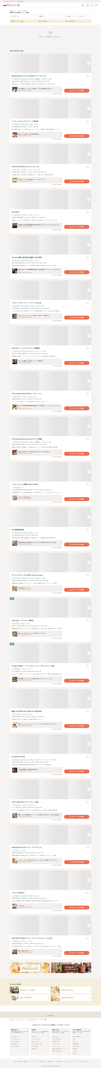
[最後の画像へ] (89, 63)
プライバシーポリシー (32, 1061)
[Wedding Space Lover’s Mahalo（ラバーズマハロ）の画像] (50, 63)
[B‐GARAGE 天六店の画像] (50, 744)
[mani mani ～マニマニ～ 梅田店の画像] (50, 608)
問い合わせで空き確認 (77, 136)
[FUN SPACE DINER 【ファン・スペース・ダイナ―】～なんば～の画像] (50, 925)
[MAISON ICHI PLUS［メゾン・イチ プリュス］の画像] (50, 835)
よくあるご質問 (84, 1061)
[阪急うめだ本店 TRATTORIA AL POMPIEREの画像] (50, 698)
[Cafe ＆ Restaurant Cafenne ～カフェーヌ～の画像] (50, 381)
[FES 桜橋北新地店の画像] (50, 517)
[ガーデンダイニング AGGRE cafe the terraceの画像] (50, 562)
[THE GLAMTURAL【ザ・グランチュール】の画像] (50, 154)
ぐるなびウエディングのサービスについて (71, 1061)
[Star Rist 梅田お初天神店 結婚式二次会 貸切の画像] (50, 245)
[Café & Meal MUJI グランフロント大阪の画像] (50, 789)
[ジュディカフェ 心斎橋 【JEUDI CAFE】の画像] (50, 472)
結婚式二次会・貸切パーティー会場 (36, 1019)
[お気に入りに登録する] (87, 76)
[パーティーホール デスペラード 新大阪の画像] (50, 108)
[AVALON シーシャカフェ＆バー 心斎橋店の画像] (50, 335)
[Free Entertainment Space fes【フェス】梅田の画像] (50, 426)
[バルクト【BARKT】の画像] (50, 880)
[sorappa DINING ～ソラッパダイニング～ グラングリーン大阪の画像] (50, 653)
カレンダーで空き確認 (77, 91)
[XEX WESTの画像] (50, 199)
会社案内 (15, 1061)
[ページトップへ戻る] (50, 1015)
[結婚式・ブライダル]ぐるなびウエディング (18, 1019)
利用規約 (20, 1061)
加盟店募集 (59, 1061)
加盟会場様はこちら (51, 1061)
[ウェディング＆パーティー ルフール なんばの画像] (50, 290)
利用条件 (25, 1061)
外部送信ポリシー (42, 1061)
